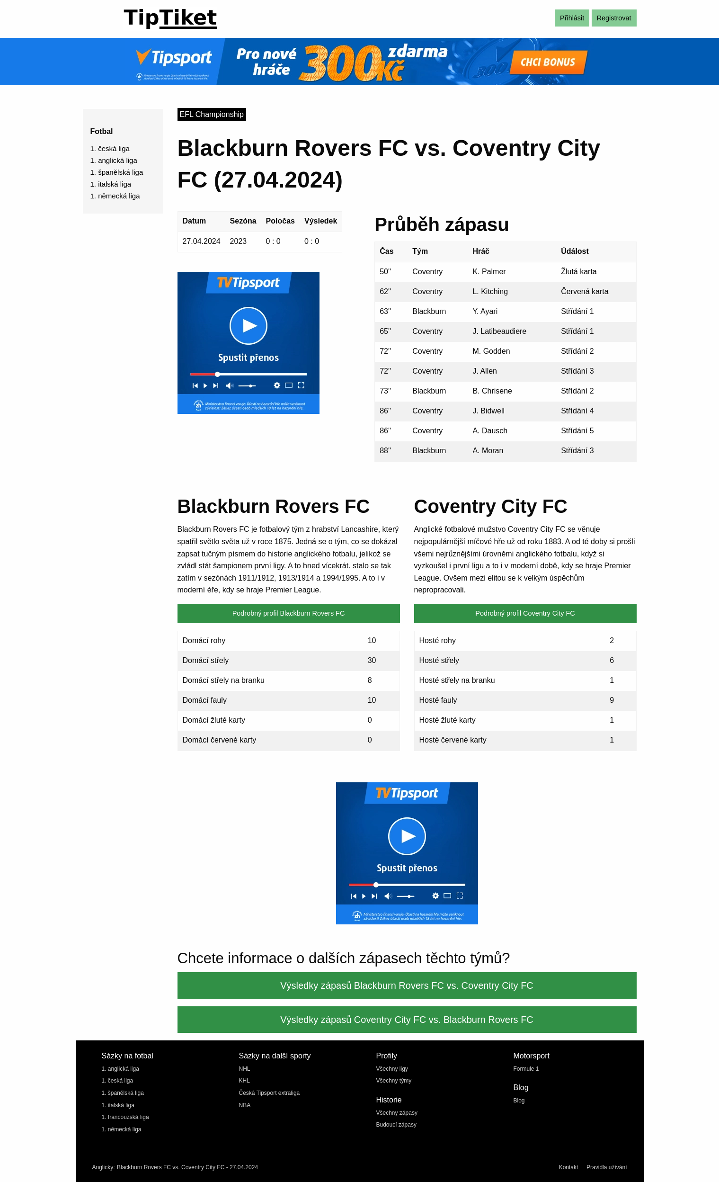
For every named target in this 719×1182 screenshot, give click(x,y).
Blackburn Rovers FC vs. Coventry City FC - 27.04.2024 (187, 1167)
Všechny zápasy (396, 1113)
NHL (244, 1069)
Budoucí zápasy (396, 1124)
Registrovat (614, 18)
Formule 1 (526, 1069)
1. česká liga (110, 148)
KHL (244, 1080)
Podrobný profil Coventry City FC (525, 613)
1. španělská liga (116, 172)
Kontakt (568, 1167)
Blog (519, 1100)
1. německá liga (115, 196)
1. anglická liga (113, 160)
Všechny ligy (392, 1069)
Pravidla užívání (606, 1167)
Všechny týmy (394, 1080)
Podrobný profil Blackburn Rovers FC (288, 613)
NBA (245, 1105)
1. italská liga (111, 184)
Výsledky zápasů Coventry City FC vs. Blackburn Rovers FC (406, 1019)
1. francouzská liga (125, 1117)
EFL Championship (212, 114)
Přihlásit (572, 18)
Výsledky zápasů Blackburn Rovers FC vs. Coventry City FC (406, 985)
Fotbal (101, 131)
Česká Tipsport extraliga (269, 1093)
